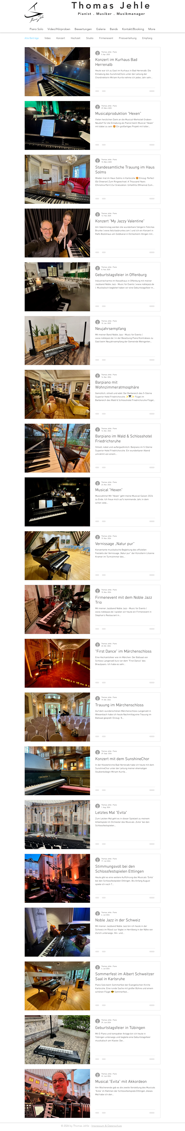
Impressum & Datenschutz (106, 1125)
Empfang (147, 38)
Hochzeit (75, 38)
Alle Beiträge (32, 38)
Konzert (60, 38)
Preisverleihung (127, 38)
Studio (89, 38)
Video (48, 38)
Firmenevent (106, 38)
